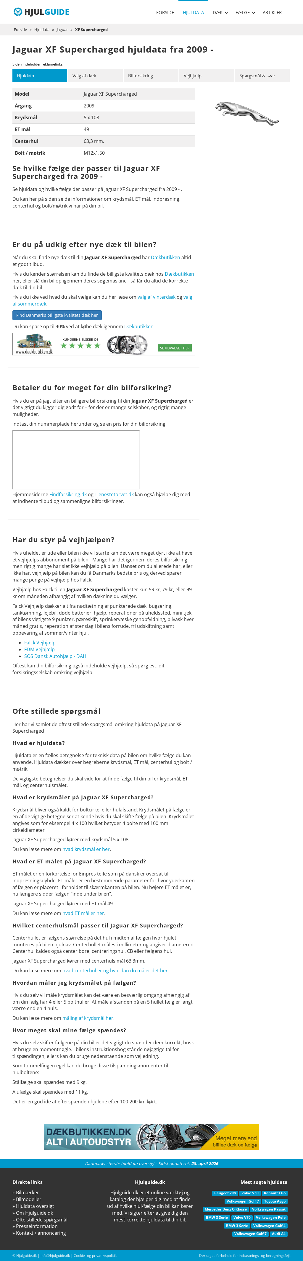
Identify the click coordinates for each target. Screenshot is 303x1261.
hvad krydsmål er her (86, 849)
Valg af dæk (85, 75)
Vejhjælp (193, 75)
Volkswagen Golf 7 (243, 1201)
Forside (165, 12)
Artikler (272, 12)
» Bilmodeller (26, 1199)
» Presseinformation (35, 1226)
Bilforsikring (141, 75)
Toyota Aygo (275, 1201)
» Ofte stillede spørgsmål (39, 1219)
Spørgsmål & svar (259, 75)
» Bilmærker (25, 1193)
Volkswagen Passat (269, 1209)
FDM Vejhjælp (39, 649)
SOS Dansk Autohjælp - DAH (55, 656)
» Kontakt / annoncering (39, 1233)
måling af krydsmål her (87, 1018)
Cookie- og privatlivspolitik (95, 1255)
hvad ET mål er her (83, 913)
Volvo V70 (242, 1217)
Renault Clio (275, 1193)
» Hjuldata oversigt (33, 1206)
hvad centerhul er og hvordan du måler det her (115, 971)
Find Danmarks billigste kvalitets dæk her (57, 315)
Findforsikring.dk (68, 494)
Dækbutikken (165, 257)
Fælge (245, 12)
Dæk (220, 12)
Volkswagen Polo (271, 1217)
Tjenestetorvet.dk (114, 494)
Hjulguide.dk (26, 1255)
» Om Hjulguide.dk (32, 1213)
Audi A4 (279, 1234)
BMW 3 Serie (217, 1217)
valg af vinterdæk (156, 297)
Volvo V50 (250, 1193)
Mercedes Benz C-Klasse (226, 1209)
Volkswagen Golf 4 (269, 1225)
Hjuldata (193, 12)
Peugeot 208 (225, 1193)
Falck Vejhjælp (40, 642)
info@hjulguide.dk (55, 1255)
